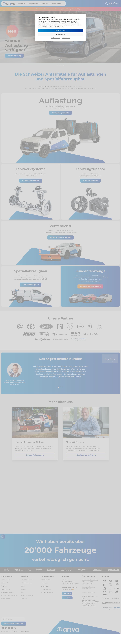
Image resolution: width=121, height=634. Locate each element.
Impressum (66, 38)
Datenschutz (55, 38)
